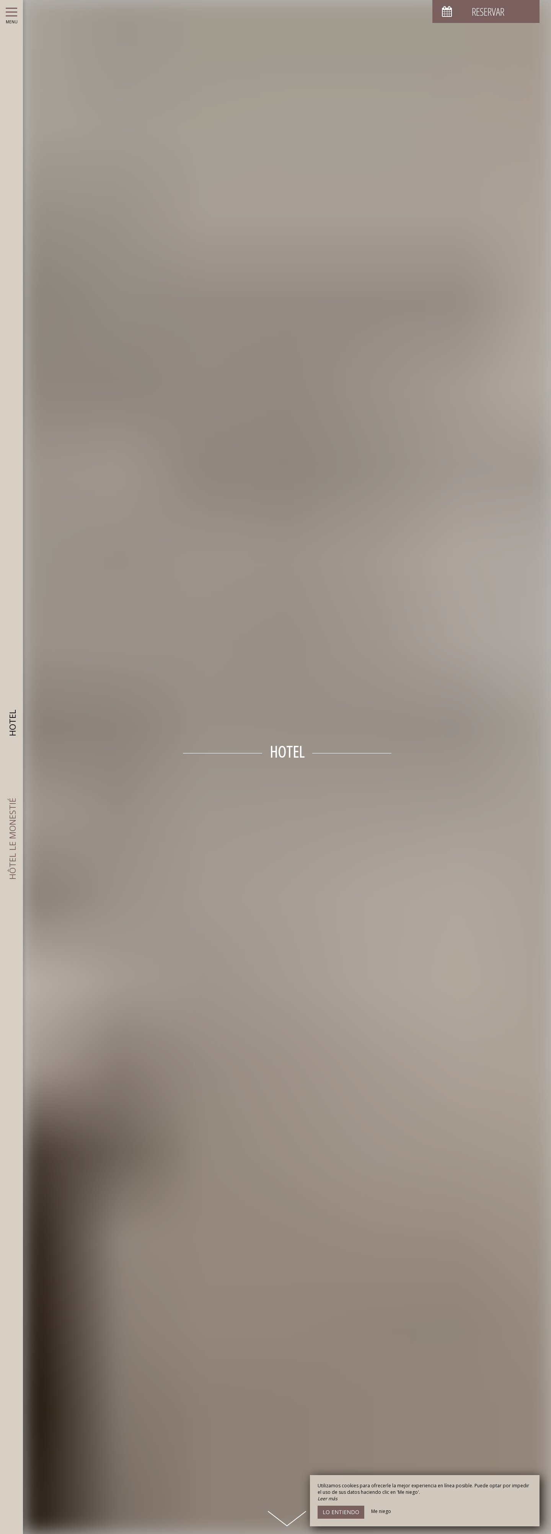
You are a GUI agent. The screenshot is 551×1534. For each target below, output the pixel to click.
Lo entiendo (341, 1512)
